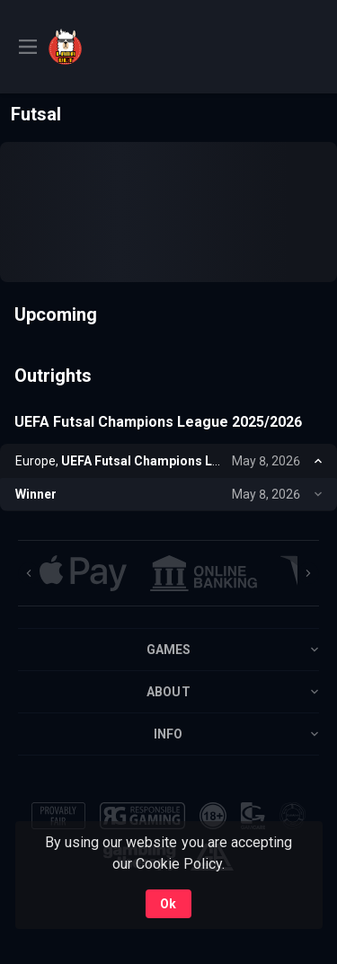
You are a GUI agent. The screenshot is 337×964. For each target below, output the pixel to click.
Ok (168, 904)
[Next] (308, 573)
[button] (83, 573)
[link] (89, 47)
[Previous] (29, 573)
